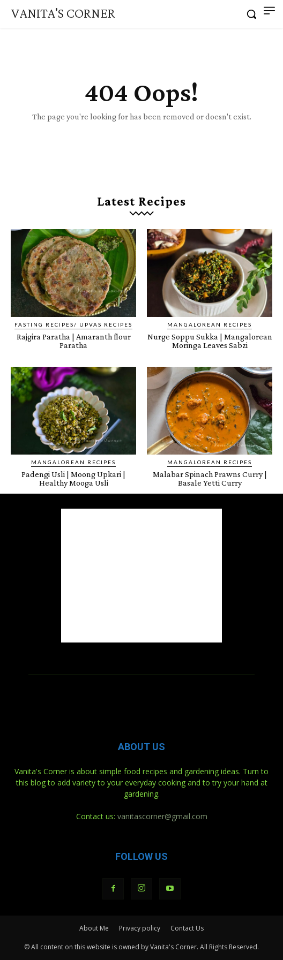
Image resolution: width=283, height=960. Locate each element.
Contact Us (187, 928)
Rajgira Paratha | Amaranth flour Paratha (74, 341)
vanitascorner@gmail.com (162, 816)
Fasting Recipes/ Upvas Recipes (73, 324)
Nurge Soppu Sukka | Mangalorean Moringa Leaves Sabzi (209, 341)
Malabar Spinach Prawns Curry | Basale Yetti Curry (210, 478)
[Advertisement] (141, 575)
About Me (94, 928)
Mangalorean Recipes (209, 324)
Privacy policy (139, 928)
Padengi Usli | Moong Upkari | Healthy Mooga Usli (73, 478)
